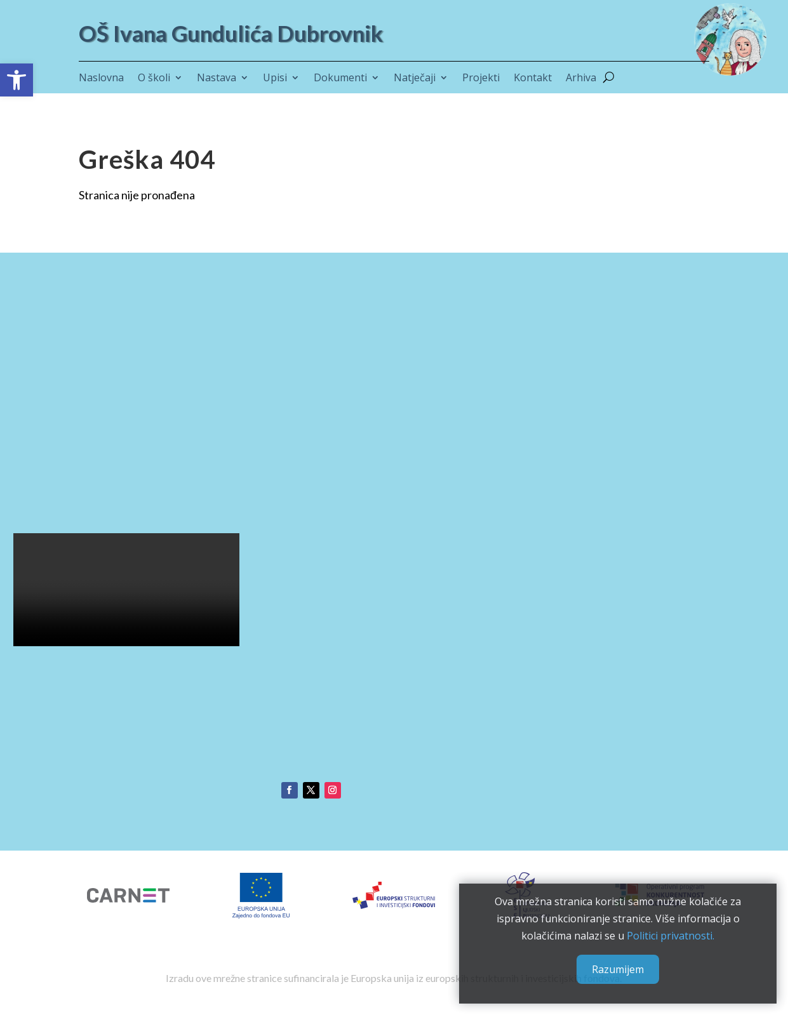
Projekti (481, 78)
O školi (154, 78)
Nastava (216, 78)
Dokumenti (340, 78)
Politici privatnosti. (669, 934)
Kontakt (533, 78)
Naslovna (101, 78)
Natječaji (415, 78)
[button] (16, 79)
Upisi (275, 78)
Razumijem (617, 967)
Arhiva (581, 78)
